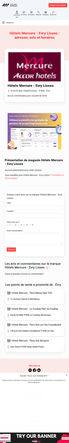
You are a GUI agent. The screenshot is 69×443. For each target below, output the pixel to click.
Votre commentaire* (15, 231)
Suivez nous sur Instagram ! (34, 375)
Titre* (9, 203)
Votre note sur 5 (13, 222)
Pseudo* (10, 211)
